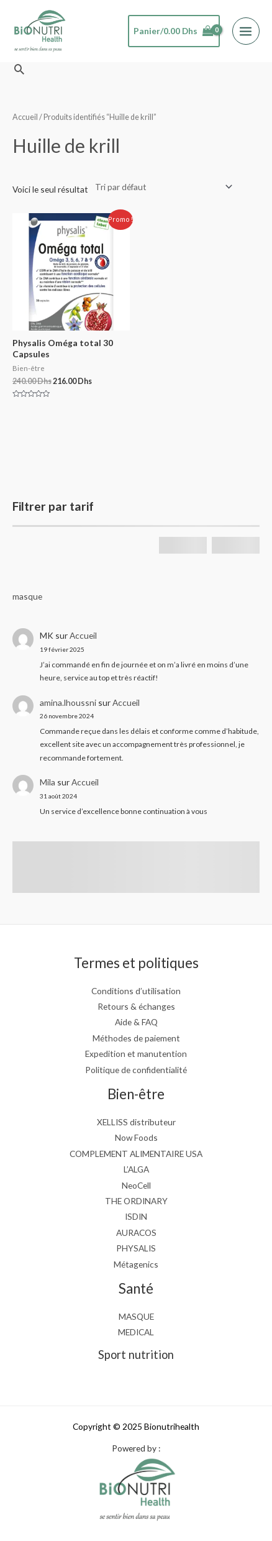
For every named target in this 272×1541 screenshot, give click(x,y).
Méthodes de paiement (136, 1038)
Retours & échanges (136, 1006)
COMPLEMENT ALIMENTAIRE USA (136, 1153)
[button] (19, 69)
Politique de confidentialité (136, 1069)
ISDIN (136, 1216)
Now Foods (136, 1137)
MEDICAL (136, 1332)
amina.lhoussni (68, 702)
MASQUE (136, 1316)
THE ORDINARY (136, 1201)
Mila (47, 782)
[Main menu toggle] (246, 31)
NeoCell (136, 1185)
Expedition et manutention (136, 1053)
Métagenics (136, 1264)
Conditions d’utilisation (136, 990)
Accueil (83, 635)
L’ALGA (136, 1169)
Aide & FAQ (136, 1022)
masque (27, 596)
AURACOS (136, 1232)
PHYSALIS (136, 1248)
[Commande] (161, 186)
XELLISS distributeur (136, 1122)
